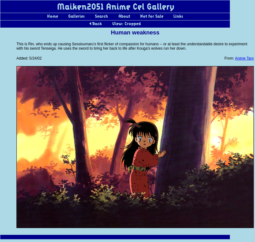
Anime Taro (244, 58)
